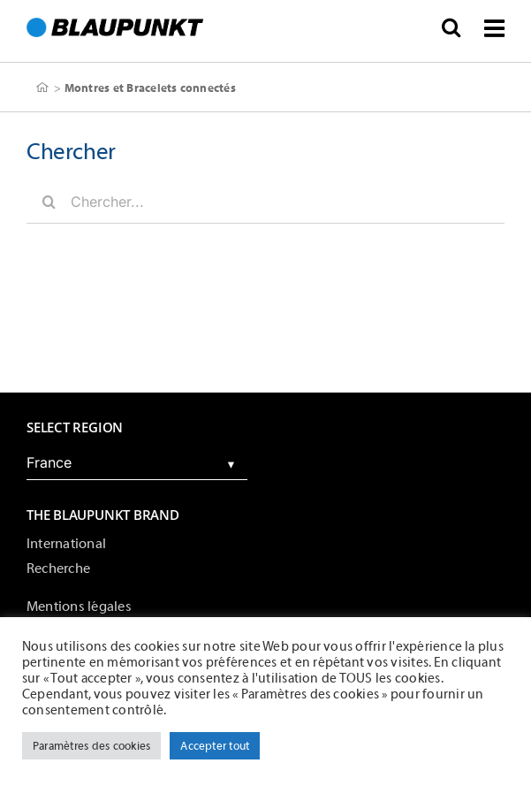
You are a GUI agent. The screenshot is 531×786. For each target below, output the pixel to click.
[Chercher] (49, 201)
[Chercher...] (265, 201)
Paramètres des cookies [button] (91, 745)
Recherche (58, 568)
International (66, 544)
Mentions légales (79, 606)
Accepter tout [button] (214, 745)
